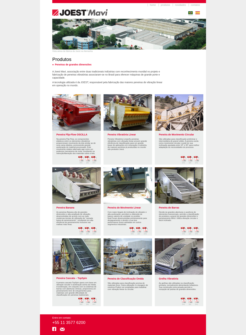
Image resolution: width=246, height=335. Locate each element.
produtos (165, 5)
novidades (180, 5)
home (153, 5)
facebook (54, 329)
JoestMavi (80, 9)
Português (190, 12)
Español (197, 12)
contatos (195, 5)
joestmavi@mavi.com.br (62, 329)
